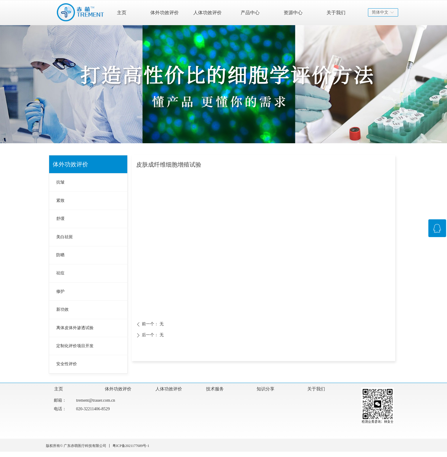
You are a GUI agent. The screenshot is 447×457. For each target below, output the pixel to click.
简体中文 (380, 12)
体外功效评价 (70, 164)
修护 (60, 291)
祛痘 (60, 273)
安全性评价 (66, 364)
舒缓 (60, 218)
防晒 (60, 255)
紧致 (60, 200)
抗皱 (60, 182)
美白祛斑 (64, 237)
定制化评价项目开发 (75, 346)
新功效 (62, 309)
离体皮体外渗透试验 (75, 328)
